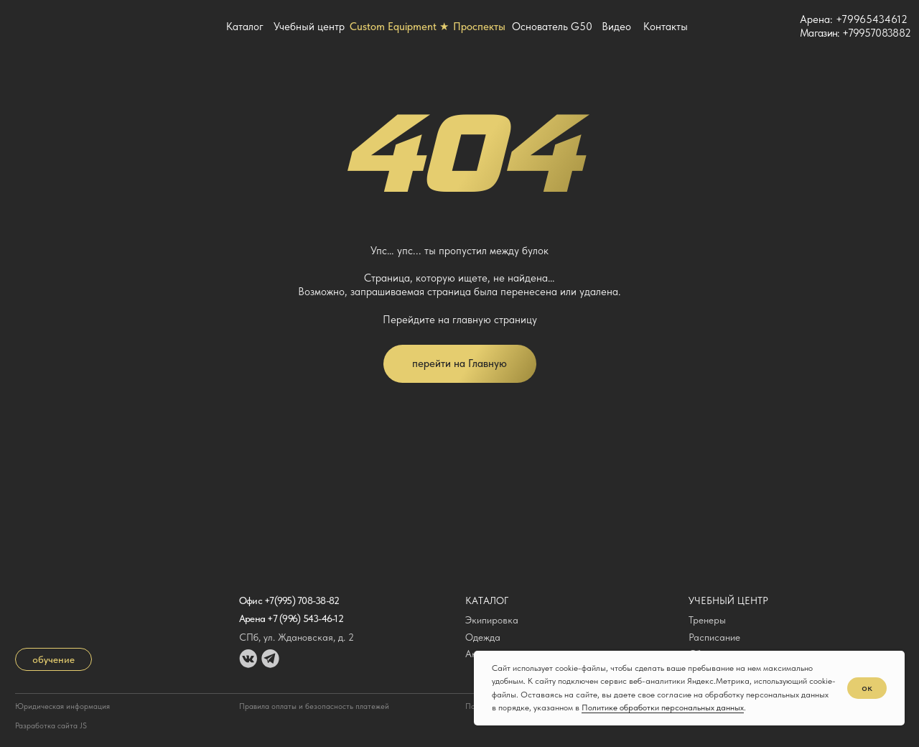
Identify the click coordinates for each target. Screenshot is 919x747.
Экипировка (491, 620)
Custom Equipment (399, 26)
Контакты (665, 26)
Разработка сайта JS (51, 725)
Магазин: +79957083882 (855, 33)
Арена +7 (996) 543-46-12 (291, 618)
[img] (778, 26)
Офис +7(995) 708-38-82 (289, 600)
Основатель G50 (552, 26)
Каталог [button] (244, 26)
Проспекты (479, 26)
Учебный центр (309, 26)
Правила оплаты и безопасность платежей (314, 706)
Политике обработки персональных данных (663, 707)
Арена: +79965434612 (854, 19)
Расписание (714, 637)
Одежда (482, 637)
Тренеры (707, 620)
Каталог (486, 600)
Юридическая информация (62, 706)
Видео (616, 26)
